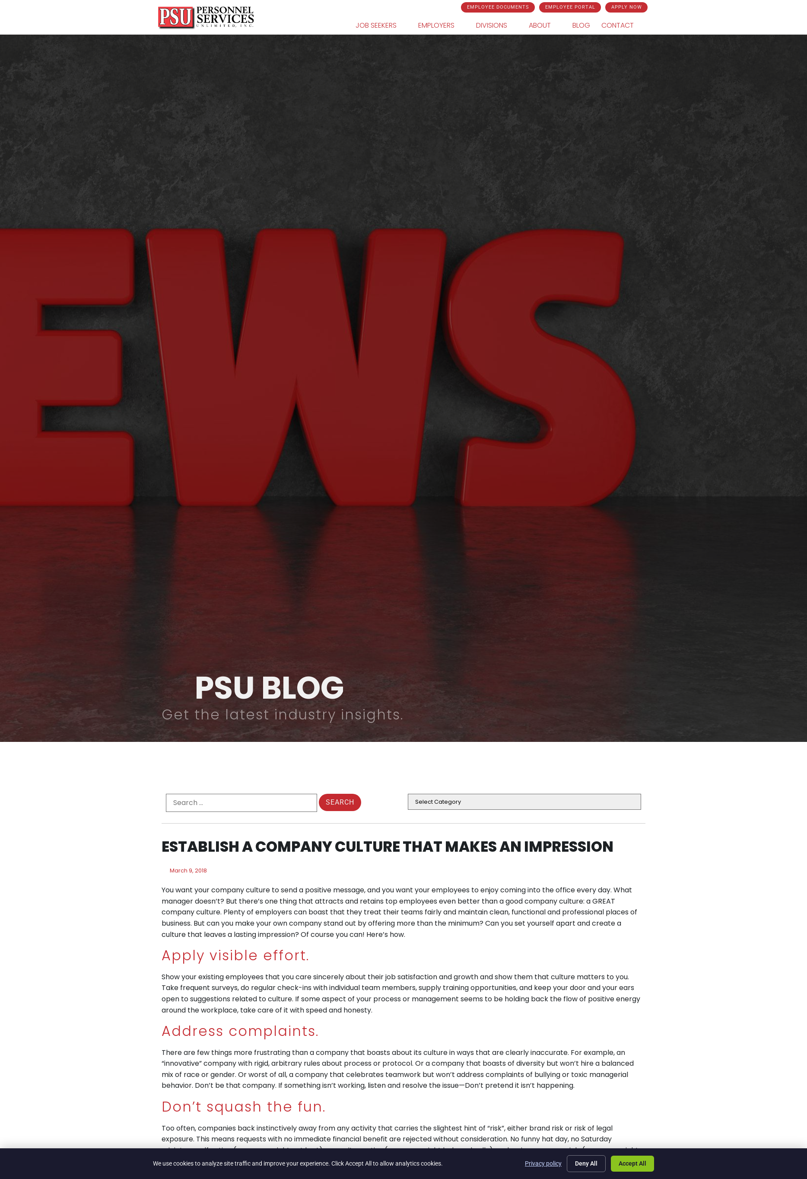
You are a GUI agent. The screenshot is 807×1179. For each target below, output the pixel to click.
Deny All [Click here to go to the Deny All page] (586, 1163)
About (545, 25)
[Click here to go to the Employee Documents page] (498, 7)
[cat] (524, 802)
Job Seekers (381, 25)
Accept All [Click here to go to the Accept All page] (632, 1163)
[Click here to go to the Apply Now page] (626, 7)
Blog (581, 25)
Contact (622, 25)
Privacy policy (543, 1163)
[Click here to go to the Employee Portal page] (570, 7)
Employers (441, 25)
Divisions (497, 25)
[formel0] (241, 803)
